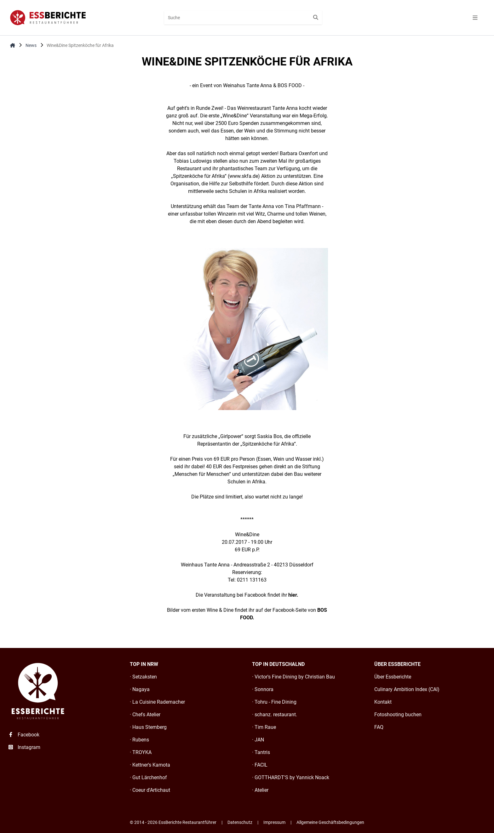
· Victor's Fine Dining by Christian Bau (293, 677)
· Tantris (261, 752)
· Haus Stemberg (148, 727)
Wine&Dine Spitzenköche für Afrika (80, 45)
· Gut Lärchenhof (148, 777)
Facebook (23, 735)
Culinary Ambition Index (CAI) (406, 689)
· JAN (258, 740)
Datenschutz (239, 822)
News (31, 45)
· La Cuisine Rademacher (157, 702)
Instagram (24, 747)
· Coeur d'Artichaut (150, 790)
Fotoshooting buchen (398, 715)
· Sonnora (262, 689)
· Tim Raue (264, 727)
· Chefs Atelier (145, 715)
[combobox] (243, 18)
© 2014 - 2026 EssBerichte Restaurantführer (173, 822)
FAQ (378, 727)
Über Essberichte (392, 677)
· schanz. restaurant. (274, 715)
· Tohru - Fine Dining (274, 702)
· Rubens (139, 740)
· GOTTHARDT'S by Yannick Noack (290, 777)
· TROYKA (141, 752)
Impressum (274, 822)
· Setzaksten (143, 677)
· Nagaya (140, 689)
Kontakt (383, 702)
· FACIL (259, 765)
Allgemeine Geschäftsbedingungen (330, 822)
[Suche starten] (315, 17)
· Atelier (260, 790)
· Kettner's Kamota (150, 765)
